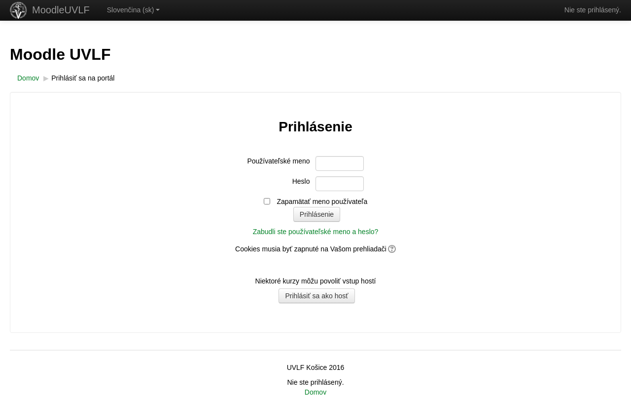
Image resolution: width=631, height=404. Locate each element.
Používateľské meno (278, 161)
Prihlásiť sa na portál (82, 78)
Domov (315, 392)
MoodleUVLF (61, 9)
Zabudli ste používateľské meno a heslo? (316, 232)
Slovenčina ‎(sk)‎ (133, 10)
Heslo (301, 181)
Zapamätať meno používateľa (322, 201)
